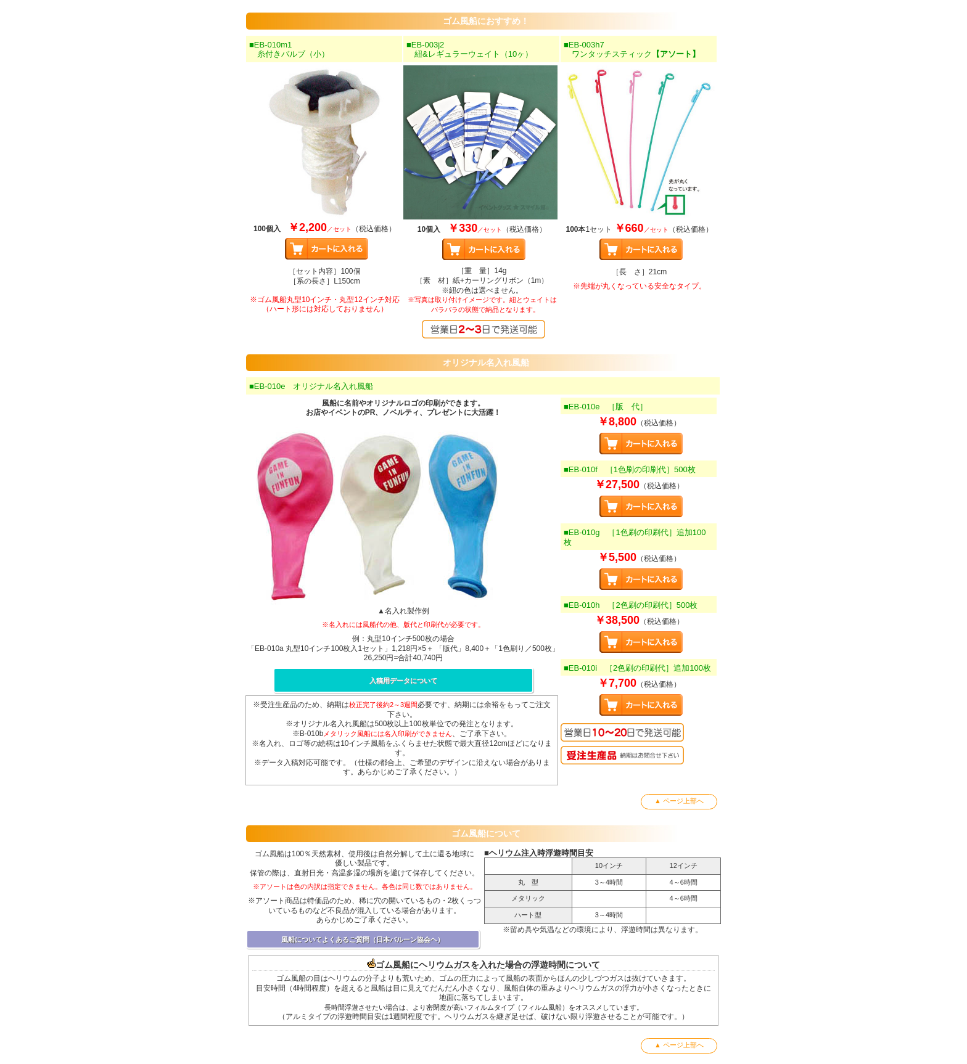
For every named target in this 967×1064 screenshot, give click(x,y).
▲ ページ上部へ (679, 800)
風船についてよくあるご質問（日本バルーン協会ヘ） (362, 939)
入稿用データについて (403, 680)
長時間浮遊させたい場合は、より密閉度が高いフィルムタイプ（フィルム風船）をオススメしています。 (483, 1007)
